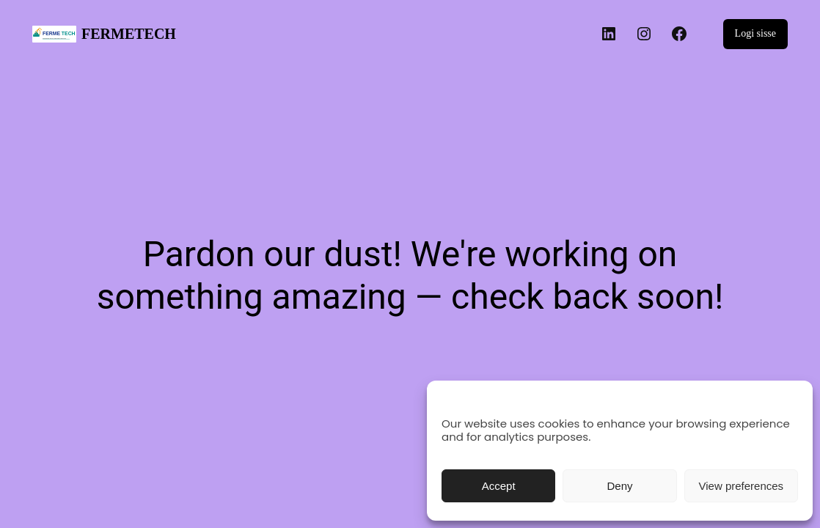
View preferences (741, 486)
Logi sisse (755, 33)
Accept (499, 486)
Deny (619, 486)
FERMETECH (128, 34)
